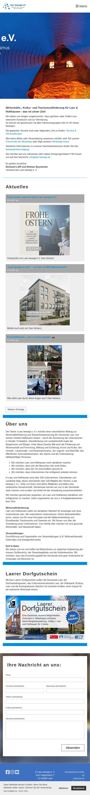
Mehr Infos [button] (23, 791)
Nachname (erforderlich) (56, 686)
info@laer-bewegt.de (39, 157)
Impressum (78, 778)
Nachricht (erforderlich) (15, 719)
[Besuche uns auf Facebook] (8, 772)
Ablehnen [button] (63, 788)
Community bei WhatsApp (19, 141)
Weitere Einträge (16, 409)
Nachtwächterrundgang (17, 149)
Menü (81, 6)
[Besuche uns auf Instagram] (12, 772)
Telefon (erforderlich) (14, 697)
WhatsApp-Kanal (60, 141)
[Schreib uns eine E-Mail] (17, 772)
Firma (8, 675)
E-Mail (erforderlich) (14, 708)
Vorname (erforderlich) (15, 686)
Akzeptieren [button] (79, 788)
